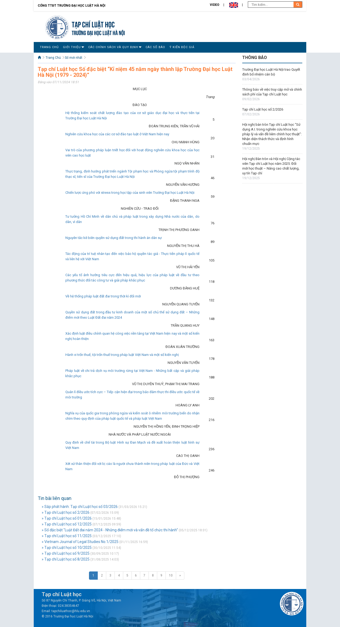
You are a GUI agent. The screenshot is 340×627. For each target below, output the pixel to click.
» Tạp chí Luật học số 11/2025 (67, 536)
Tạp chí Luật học (93, 24)
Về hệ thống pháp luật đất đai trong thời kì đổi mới (103, 296)
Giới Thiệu (72, 47)
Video (214, 5)
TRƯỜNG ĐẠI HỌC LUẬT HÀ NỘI (98, 32)
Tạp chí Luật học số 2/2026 (262, 109)
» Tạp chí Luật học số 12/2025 (67, 524)
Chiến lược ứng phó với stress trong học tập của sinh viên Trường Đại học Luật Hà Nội (129, 193)
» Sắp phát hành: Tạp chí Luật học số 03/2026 (80, 506)
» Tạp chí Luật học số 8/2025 (66, 559)
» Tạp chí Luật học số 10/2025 (67, 547)
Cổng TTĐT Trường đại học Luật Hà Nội (71, 5)
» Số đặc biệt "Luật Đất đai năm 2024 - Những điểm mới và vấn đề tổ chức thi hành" (110, 530)
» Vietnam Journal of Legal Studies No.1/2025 (80, 542)
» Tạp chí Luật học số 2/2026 (66, 512)
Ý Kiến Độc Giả (181, 47)
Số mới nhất (73, 58)
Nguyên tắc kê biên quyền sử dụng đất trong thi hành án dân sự (113, 238)
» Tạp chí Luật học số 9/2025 (66, 553)
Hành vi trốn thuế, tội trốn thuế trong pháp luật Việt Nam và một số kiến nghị (122, 355)
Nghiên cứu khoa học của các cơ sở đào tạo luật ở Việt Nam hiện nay (117, 134)
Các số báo (155, 47)
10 (171, 575)
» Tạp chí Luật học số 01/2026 (67, 518)
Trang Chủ (49, 47)
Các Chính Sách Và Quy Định (113, 47)
